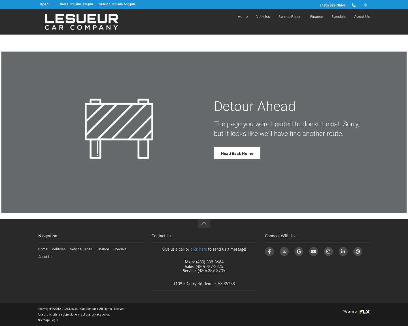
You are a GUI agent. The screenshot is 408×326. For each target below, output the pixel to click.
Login (54, 320)
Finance (316, 22)
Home (243, 22)
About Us (362, 22)
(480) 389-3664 (332, 5)
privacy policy (100, 314)
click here (198, 249)
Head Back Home (237, 153)
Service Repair (290, 22)
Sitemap (43, 320)
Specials (339, 22)
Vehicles (263, 22)
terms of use (82, 314)
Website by (356, 311)
